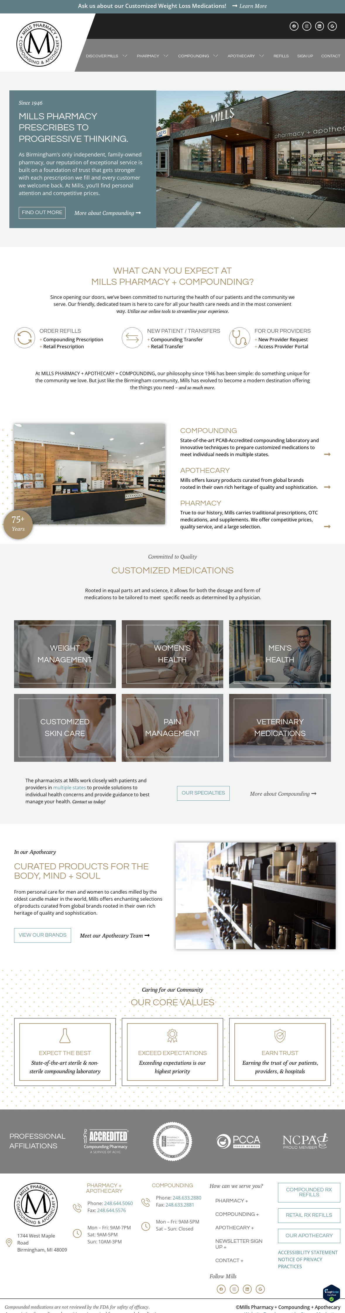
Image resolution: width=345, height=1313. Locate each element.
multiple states (69, 787)
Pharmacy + (231, 1201)
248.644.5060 (118, 1203)
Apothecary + (234, 1228)
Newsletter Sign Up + (238, 1244)
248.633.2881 (180, 1205)
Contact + (229, 1260)
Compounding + (237, 1214)
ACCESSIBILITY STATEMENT (308, 1252)
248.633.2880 (187, 1198)
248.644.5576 (111, 1210)
